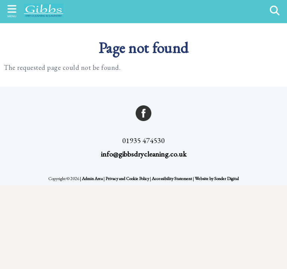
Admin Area (92, 179)
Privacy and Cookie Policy (127, 179)
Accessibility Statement (172, 179)
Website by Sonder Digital (217, 179)
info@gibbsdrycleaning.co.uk (143, 154)
